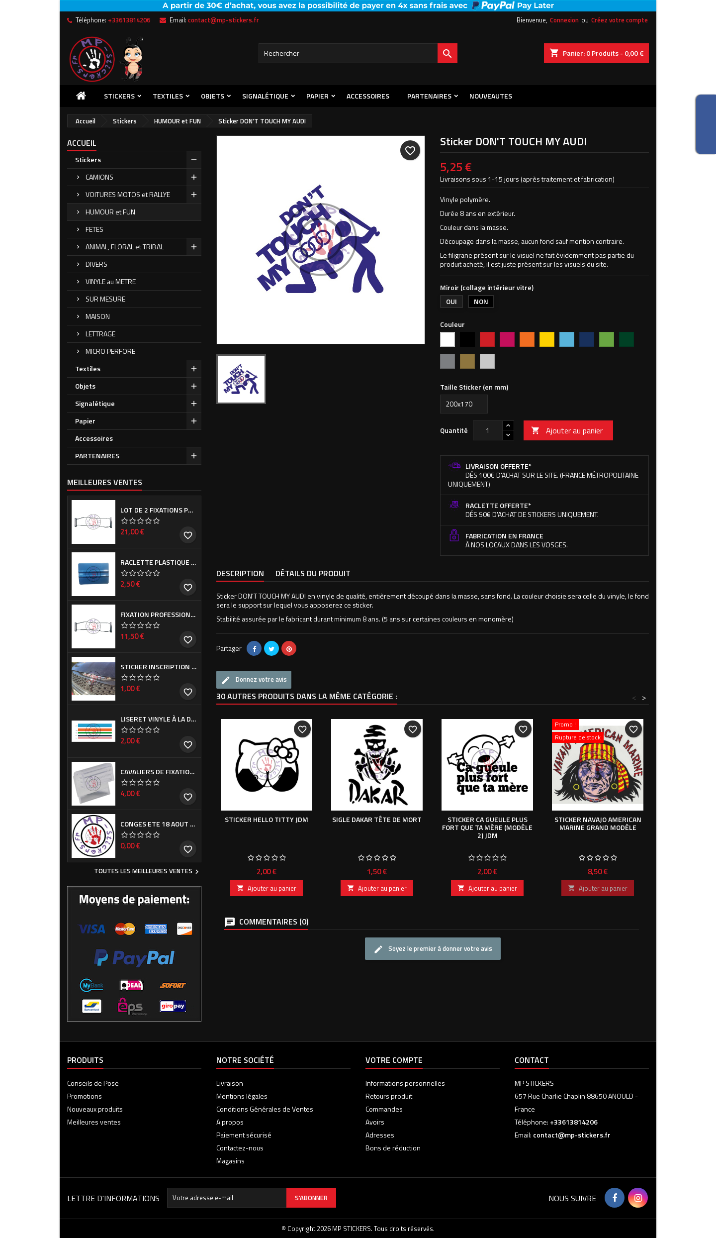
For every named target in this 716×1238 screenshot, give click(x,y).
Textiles (168, 96)
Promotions (84, 1096)
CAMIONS (99, 177)
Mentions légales (242, 1096)
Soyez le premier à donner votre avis (432, 948)
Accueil (81, 143)
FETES (94, 229)
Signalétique (265, 96)
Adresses (379, 1135)
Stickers (119, 96)
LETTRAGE (100, 333)
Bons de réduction (393, 1147)
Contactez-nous (240, 1147)
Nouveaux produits (95, 1109)
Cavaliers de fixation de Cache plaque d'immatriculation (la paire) (158, 772)
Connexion (564, 20)
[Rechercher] (358, 53)
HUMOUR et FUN (110, 211)
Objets (212, 96)
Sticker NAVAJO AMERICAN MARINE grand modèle (597, 823)
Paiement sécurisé (243, 1135)
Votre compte (394, 1060)
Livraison (229, 1083)
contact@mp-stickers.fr (223, 20)
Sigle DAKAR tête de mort (377, 819)
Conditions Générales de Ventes (264, 1109)
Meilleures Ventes (104, 482)
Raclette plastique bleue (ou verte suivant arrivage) (158, 562)
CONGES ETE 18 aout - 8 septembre (158, 824)
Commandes (384, 1109)
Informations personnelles (405, 1083)
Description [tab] (240, 573)
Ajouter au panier (567, 430)
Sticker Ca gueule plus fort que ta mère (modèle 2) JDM (487, 827)
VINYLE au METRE (111, 281)
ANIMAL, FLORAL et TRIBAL (125, 246)
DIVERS (96, 264)
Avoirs (374, 1122)
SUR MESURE (105, 299)
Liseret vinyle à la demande (158, 719)
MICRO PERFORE (110, 351)
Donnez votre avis (254, 679)
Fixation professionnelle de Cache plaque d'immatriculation (158, 615)
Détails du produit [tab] (313, 573)
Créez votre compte (619, 20)
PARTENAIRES (429, 96)
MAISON (98, 316)
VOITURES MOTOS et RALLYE (128, 194)
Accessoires (368, 96)
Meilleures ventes (94, 1122)
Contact (532, 1060)
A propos (230, 1122)
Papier (317, 96)
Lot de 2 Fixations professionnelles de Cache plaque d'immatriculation (158, 510)
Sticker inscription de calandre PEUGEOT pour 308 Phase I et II (158, 667)
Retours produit (388, 1096)
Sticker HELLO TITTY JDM (266, 819)
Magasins (230, 1160)
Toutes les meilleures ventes (147, 871)
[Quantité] (488, 430)
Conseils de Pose (93, 1083)
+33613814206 (129, 20)
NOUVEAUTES (490, 96)
